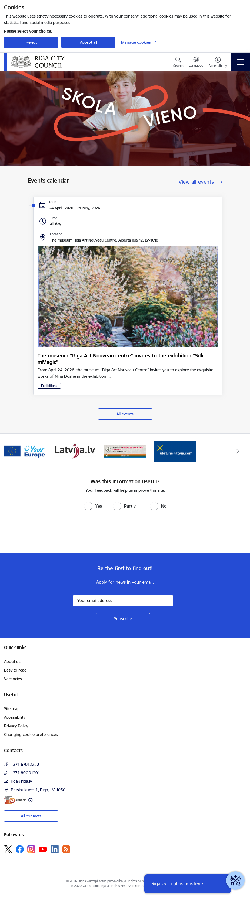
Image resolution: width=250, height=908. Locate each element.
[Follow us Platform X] (8, 849)
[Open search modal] (178, 62)
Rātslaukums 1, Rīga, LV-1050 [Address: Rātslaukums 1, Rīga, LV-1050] (38, 789)
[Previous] (12, 451)
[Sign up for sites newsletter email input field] (123, 600)
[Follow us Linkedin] (55, 849)
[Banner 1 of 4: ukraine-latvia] (175, 450)
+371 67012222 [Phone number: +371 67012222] (25, 764)
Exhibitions (49, 386)
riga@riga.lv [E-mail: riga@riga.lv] (21, 781)
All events (125, 414)
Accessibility (14, 717)
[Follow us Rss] (66, 849)
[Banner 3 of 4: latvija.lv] (75, 450)
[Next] (237, 451)
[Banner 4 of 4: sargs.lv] (125, 450)
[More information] (30, 800)
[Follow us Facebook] (20, 849)
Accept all (88, 42)
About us (12, 661)
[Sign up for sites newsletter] (123, 618)
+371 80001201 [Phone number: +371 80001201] (25, 772)
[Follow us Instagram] (31, 849)
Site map (12, 708)
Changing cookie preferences (31, 734)
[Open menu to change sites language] (196, 62)
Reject (31, 42)
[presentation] (45, 533)
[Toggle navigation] (240, 62)
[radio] (93, 506)
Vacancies (13, 678)
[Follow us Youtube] (43, 849)
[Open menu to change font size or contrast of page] (218, 62)
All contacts (31, 815)
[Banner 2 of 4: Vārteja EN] (25, 450)
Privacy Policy (16, 725)
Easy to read (15, 670)
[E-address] (15, 800)
